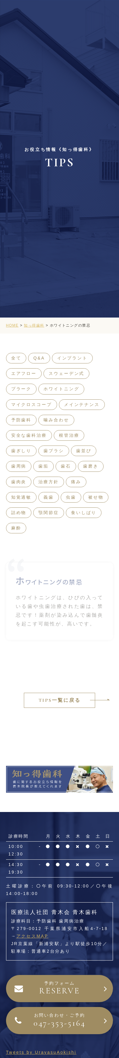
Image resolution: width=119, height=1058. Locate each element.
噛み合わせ (56, 419)
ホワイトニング (61, 388)
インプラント (72, 358)
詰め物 (19, 512)
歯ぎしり (21, 450)
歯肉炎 (19, 481)
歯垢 (43, 466)
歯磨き (90, 466)
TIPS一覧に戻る (60, 700)
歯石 (66, 466)
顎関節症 (48, 512)
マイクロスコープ (31, 404)
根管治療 (69, 435)
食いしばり (83, 512)
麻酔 (16, 528)
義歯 (48, 497)
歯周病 (19, 466)
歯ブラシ (53, 450)
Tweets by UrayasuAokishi (41, 1052)
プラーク (21, 388)
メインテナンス (82, 404)
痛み (76, 481)
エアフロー (24, 373)
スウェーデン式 (66, 373)
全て (16, 358)
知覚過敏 (21, 497)
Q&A (39, 358)
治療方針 (48, 481)
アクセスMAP (32, 936)
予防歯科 (21, 419)
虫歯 (71, 497)
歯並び (84, 450)
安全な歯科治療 (29, 435)
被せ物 (96, 497)
